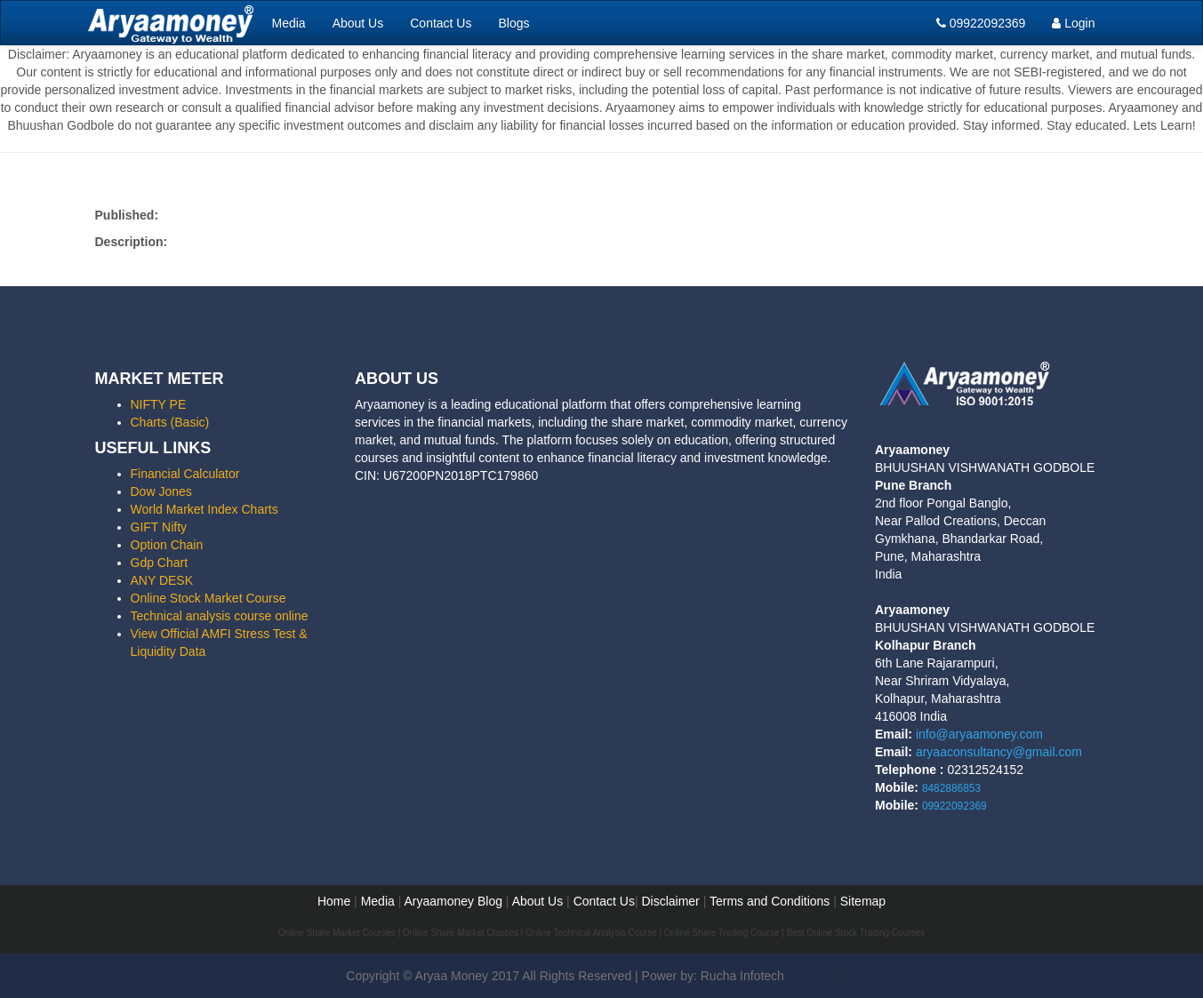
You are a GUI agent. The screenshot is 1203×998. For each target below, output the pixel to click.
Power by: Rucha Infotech (713, 976)
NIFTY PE (159, 404)
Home (333, 901)
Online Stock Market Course (208, 598)
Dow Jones (161, 491)
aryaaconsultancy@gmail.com (999, 752)
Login (1073, 23)
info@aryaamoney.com (979, 734)
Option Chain (167, 545)
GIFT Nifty (159, 527)
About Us (358, 23)
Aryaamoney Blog (454, 901)
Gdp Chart (159, 562)
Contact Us (440, 23)
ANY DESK (162, 580)
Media (289, 23)
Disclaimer (670, 901)
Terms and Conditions (770, 901)
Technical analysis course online (220, 616)
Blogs (513, 23)
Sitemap (863, 901)
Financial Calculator (185, 474)
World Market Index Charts (204, 509)
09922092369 (981, 23)
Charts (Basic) (170, 422)
